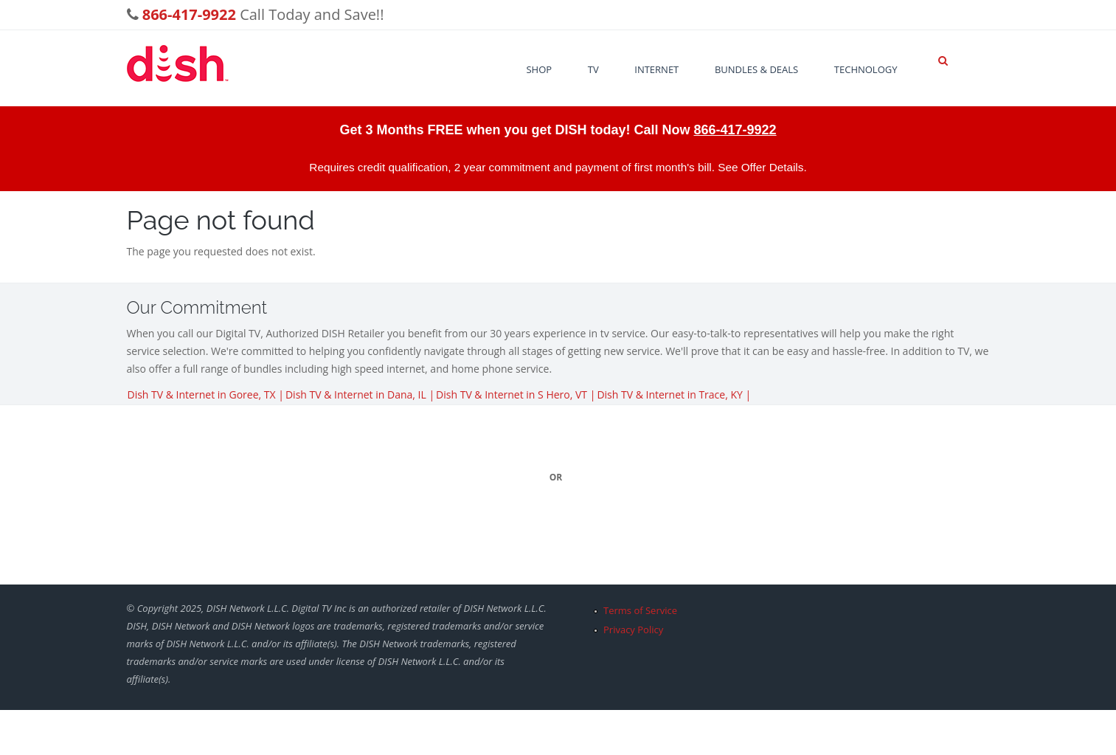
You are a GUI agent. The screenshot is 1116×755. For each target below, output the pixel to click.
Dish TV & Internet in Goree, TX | (206, 394)
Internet (656, 69)
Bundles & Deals (756, 69)
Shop (539, 69)
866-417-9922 (734, 130)
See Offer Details (760, 167)
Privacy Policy (633, 629)
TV (593, 69)
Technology (866, 69)
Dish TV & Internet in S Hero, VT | (515, 394)
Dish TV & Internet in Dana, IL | (359, 394)
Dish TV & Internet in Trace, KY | (674, 394)
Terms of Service (640, 610)
